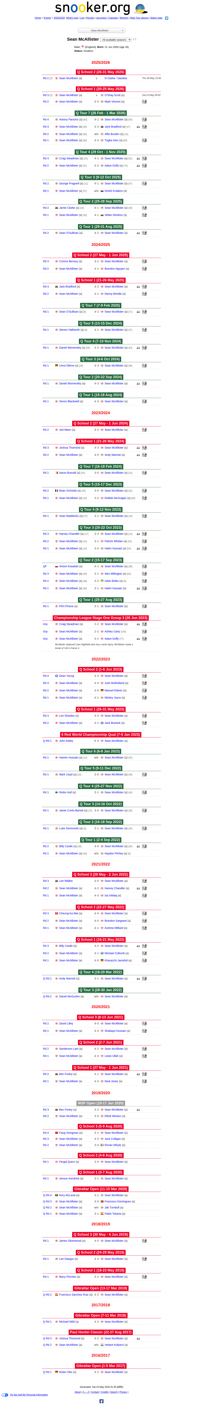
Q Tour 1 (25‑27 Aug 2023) (100, 600)
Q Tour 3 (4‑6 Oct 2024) (101, 359)
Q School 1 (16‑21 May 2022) (100, 940)
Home (38, 18)
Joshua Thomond (69, 447)
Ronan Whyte (113, 1145)
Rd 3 (46, 95)
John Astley (66, 740)
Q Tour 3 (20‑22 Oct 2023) (101, 528)
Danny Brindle (113, 293)
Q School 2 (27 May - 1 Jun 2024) (101, 423)
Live (82, 18)
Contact (95, 1392)
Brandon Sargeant (116, 920)
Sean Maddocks (69, 515)
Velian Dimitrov (114, 215)
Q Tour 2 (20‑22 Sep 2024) (101, 377)
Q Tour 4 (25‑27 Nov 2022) (100, 786)
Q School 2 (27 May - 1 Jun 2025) (101, 255)
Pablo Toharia (113, 1213)
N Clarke (110, 78)
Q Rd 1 (47, 740)
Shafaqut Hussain (115, 1030)
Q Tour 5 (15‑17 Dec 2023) (101, 484)
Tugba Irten (111, 140)
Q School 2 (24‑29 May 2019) (100, 1252)
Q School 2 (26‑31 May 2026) (100, 72)
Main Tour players (139, 18)
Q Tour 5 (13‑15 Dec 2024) (101, 323)
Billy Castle (66, 846)
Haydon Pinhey (114, 853)
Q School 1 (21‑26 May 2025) (100, 280)
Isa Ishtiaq (111, 895)
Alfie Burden (112, 134)
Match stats (156, 18)
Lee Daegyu (66, 1258)
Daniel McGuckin (69, 996)
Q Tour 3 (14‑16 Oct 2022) (101, 804)
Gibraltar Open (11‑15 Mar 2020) (100, 1189)
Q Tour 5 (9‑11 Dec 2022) (100, 768)
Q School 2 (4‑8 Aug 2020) (100, 1155)
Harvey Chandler (69, 533)
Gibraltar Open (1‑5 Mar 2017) (100, 1366)
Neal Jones (111, 1081)
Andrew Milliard (114, 927)
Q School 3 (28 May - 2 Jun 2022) (101, 874)
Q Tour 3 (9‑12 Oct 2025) (101, 177)
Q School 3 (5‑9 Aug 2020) (100, 1126)
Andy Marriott (113, 454)
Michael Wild (66, 1321)
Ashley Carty (112, 631)
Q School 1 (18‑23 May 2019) (100, 1270)
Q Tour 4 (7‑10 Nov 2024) (100, 341)
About (78, 1392)
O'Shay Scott (112, 95)
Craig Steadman (69, 158)
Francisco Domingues (118, 1201)
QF (45, 566)
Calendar (113, 18)
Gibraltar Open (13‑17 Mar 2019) (100, 1288)
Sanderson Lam (68, 1048)
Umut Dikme (66, 365)
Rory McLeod (67, 1195)
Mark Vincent (112, 101)
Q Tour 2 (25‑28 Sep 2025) (101, 201)
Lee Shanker (66, 715)
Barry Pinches (67, 1276)
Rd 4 (46, 119)
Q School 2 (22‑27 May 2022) (100, 907)
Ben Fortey (65, 1074)
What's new (72, 18)
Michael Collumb (115, 953)
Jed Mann (65, 429)
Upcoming (101, 18)
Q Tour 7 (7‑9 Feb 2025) (100, 305)
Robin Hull (65, 792)
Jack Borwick (113, 722)
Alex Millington (113, 573)
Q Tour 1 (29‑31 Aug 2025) (100, 227)
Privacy (123, 1392)
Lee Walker (66, 880)
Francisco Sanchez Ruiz (73, 1294)
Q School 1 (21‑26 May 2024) (100, 441)
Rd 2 (46, 78)
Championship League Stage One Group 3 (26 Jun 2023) (100, 618)
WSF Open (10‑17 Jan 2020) (100, 1103)
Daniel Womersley (70, 347)
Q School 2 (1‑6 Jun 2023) (100, 669)
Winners (124, 18)
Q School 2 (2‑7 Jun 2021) (100, 1042)
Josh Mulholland (114, 683)
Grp (45, 624)
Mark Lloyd (65, 774)
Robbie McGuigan (115, 498)
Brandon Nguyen (115, 268)
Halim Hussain (113, 548)
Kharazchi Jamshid (116, 960)
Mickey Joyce (113, 697)
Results (90, 18)
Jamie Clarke (67, 207)
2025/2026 (59, 18)
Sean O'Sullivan (68, 232)
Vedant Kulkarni (114, 1344)
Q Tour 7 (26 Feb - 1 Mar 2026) (101, 113)
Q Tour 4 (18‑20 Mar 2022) (101, 972)
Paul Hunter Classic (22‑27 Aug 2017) (100, 1332)
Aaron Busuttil (67, 472)
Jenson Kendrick (69, 1178)
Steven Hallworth (69, 329)
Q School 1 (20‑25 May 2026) (100, 89)
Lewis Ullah (112, 1055)
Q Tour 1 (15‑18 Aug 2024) (100, 395)
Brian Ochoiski (68, 490)
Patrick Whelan (114, 541)
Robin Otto (65, 1372)
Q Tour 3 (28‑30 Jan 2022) (101, 990)
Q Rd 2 (47, 978)
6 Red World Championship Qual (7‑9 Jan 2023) (100, 734)
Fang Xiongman (68, 1132)
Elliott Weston (113, 1116)
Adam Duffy (112, 165)
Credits (104, 1392)
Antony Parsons (68, 119)
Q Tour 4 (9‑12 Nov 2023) (100, 509)
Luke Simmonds (69, 828)
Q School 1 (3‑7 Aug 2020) (100, 1172)
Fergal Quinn (67, 1161)
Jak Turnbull (112, 1207)
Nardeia (122, 78)
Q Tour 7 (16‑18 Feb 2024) (101, 466)
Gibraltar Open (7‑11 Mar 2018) (100, 1315)
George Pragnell (69, 183)
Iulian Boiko (112, 580)
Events (47, 18)
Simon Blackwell (69, 401)
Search (114, 1392)
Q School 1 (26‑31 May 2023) (100, 709)
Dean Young (66, 675)
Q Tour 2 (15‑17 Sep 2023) (101, 560)
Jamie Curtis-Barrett (71, 810)
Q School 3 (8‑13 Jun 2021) (100, 1017)
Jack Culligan (113, 1138)
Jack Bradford (113, 126)
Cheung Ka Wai (68, 913)
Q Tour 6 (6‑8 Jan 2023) (101, 751)
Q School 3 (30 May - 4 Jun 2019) (101, 1234)
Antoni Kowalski (68, 566)
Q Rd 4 (47, 1195)
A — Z (86, 1392)
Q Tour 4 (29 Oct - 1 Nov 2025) (101, 152)
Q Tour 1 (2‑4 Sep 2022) (100, 840)
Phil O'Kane (66, 606)
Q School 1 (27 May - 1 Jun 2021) (101, 1068)
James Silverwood (70, 1240)
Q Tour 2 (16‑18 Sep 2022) (101, 822)
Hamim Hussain (68, 757)
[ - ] (134, 39)
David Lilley (66, 1023)
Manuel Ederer (113, 690)
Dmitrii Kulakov (114, 190)
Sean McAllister (68, 78)
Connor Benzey (68, 261)
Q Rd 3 (47, 1201)
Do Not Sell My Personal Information (25, 1395)
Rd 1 (46, 140)
